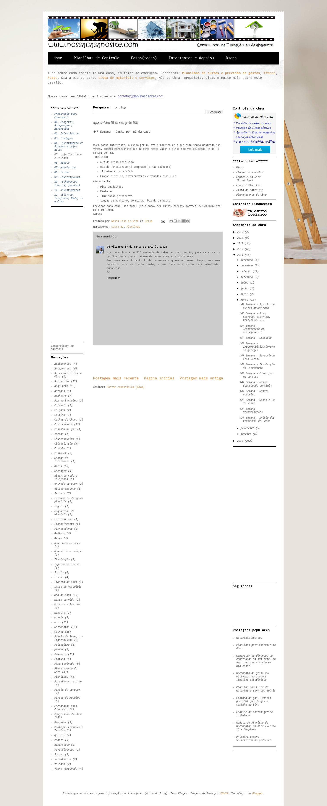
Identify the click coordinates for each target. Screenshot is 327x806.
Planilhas (133, 227)
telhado (59, 764)
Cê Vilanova (115, 246)
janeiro (247, 434)
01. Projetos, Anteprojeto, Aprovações (64, 125)
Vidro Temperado (65, 768)
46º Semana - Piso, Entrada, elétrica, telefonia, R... (255, 317)
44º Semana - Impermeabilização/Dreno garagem (257, 347)
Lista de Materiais (68, 586)
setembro (247, 277)
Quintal (59, 735)
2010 (241, 441)
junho (245, 288)
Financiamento (64, 524)
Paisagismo (62, 644)
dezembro (247, 260)
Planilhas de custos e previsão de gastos (221, 73)
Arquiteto (61, 386)
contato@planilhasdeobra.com (141, 96)
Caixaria (60, 405)
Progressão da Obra (68, 714)
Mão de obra (62, 595)
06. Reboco (62, 162)
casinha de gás (65, 429)
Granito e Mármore (67, 543)
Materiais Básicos (67, 604)
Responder (113, 278)
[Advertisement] (172, 360)
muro (57, 622)
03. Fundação (63, 138)
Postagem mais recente (116, 378)
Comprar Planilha (248, 185)
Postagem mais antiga (201, 378)
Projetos (60, 722)
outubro (247, 271)
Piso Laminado (64, 664)
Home (57, 58)
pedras (58, 649)
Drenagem (60, 471)
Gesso (58, 538)
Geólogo (59, 533)
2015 (241, 232)
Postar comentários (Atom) (126, 387)
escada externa (65, 488)
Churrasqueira (64, 439)
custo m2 (117, 227)
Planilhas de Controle (96, 58)
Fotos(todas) (144, 58)
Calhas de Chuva (65, 419)
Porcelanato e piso (68, 681)
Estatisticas (63, 519)
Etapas (270, 73)
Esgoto (58, 506)
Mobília (59, 612)
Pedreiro (60, 654)
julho (245, 282)
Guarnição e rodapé (68, 551)
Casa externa (63, 424)
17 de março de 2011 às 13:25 (146, 246)
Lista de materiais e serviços (126, 78)
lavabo (58, 577)
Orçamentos (62, 627)
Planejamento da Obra (251, 194)
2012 (241, 249)
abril (245, 294)
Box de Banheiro (65, 400)
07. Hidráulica (65, 167)
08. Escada (62, 172)
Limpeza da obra (65, 582)
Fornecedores (63, 528)
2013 (241, 243)
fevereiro (248, 428)
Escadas (59, 493)
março (245, 299)
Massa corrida (64, 599)
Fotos (52, 78)
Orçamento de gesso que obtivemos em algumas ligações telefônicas (253, 676)
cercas (58, 434)
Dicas (231, 58)
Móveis (58, 617)
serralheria (62, 759)
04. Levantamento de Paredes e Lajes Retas (68, 146)
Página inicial (159, 378)
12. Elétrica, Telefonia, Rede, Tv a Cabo (68, 198)
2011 (241, 255)
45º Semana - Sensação (256, 338)
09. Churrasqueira (67, 177)
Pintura (59, 659)
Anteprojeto (62, 368)
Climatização (63, 443)
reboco (58, 740)
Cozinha (59, 448)
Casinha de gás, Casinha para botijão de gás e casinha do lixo (253, 701)
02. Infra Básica (66, 133)
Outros (58, 631)
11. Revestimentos (67, 190)
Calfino (59, 415)
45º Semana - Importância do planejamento (252, 329)
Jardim (58, 572)
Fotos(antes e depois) (191, 58)
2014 (241, 238)
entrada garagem (65, 483)
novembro (247, 265)
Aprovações (62, 381)
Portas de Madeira (67, 697)
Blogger (257, 793)
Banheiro (60, 396)
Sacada (58, 754)
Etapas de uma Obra (250, 172)
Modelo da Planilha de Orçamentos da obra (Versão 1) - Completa (256, 726)
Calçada (59, 410)
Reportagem (62, 744)
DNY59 (224, 793)
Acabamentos (62, 364)
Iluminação (62, 559)
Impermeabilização (67, 564)
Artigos (59, 391)
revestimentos (64, 749)
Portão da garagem (67, 689)
